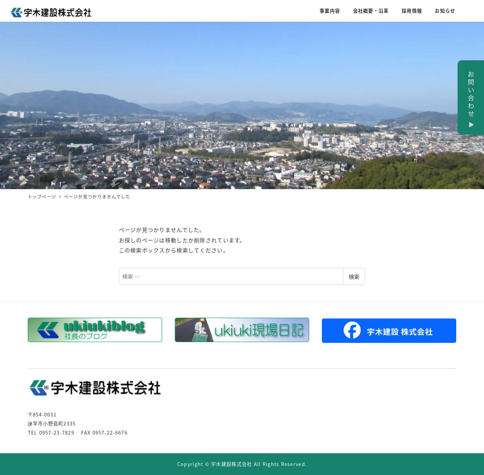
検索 (354, 276)
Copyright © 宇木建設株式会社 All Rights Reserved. (242, 464)
